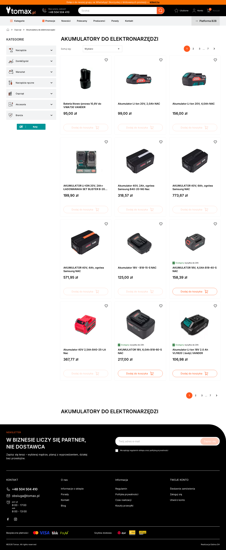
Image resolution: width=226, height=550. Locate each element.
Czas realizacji (123, 499)
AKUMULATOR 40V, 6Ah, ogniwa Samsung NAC (192, 187)
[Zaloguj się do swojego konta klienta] (197, 10)
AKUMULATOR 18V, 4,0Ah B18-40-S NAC (194, 269)
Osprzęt (20, 93)
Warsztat (20, 72)
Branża (19, 115)
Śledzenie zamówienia (182, 488)
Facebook (9, 519)
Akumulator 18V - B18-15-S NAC (137, 267)
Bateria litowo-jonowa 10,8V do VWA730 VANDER (82, 105)
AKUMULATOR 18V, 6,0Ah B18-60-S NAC (140, 351)
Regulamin (121, 488)
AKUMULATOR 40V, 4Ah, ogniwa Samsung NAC (83, 269)
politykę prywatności (159, 450)
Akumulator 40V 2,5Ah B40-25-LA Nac (84, 351)
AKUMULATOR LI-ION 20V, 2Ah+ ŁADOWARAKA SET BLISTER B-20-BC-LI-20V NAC (84, 187)
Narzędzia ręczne (25, 82)
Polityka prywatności (126, 494)
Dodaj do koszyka (86, 127)
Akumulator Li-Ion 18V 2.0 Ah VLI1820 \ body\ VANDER (190, 351)
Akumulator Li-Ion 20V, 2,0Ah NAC (139, 103)
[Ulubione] (181, 10)
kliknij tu (154, 2)
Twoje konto (179, 479)
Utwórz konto (177, 499)
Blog (63, 505)
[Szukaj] (121, 10)
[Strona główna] (7, 30)
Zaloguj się (176, 494)
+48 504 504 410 (58, 12)
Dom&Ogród (22, 61)
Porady (65, 494)
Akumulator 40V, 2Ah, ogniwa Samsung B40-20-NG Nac (136, 187)
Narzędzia (21, 50)
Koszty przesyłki (124, 505)
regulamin (133, 450)
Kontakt (65, 499)
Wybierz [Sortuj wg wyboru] (103, 49)
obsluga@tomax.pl (26, 495)
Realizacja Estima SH (210, 544)
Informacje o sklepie (72, 488)
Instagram (17, 519)
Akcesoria (21, 104)
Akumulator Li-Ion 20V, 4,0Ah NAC (193, 103)
